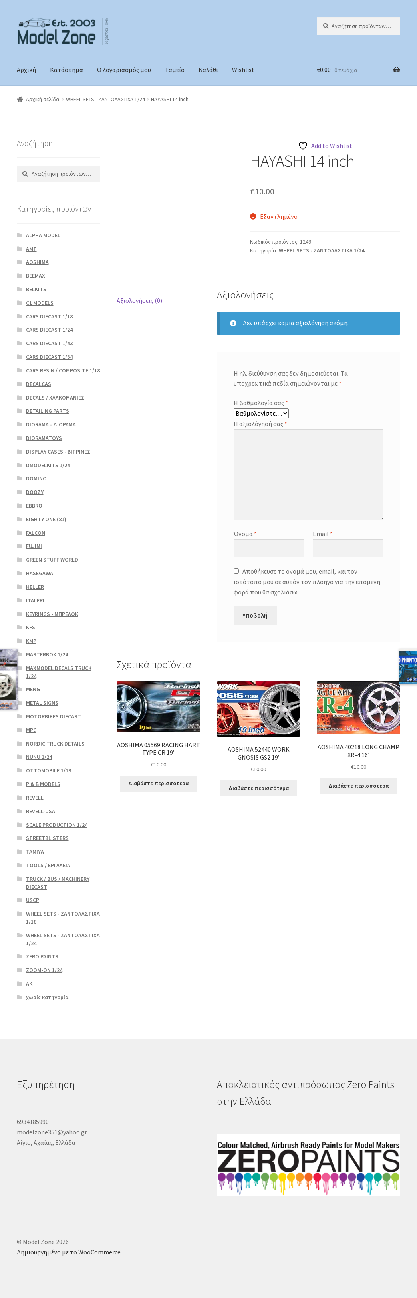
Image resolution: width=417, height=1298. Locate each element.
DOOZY (35, 492)
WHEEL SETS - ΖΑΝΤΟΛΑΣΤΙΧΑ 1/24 (105, 99)
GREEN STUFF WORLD (52, 559)
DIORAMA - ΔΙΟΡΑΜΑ (51, 424)
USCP (32, 900)
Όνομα (245, 534)
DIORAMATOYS (44, 438)
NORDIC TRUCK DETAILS (55, 743)
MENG (33, 689)
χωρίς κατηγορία (47, 997)
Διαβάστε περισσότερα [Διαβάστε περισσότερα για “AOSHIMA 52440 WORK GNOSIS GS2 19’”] (258, 788)
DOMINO (36, 478)
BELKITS (36, 289)
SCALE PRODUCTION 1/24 (56, 824)
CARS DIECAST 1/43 (49, 343)
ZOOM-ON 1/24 (44, 970)
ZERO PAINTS (42, 956)
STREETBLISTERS (47, 838)
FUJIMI (34, 546)
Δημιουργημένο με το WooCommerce (69, 1252)
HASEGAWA (39, 573)
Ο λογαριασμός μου (124, 70)
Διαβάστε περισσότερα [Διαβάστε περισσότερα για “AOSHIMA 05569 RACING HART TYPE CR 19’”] (158, 783)
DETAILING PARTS (47, 410)
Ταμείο (175, 70)
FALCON (35, 532)
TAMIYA (35, 851)
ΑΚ (29, 983)
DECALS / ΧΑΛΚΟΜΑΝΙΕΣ (55, 397)
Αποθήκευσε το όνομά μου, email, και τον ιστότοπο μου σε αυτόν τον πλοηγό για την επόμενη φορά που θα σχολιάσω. (307, 581)
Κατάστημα (66, 70)
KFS (30, 627)
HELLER (35, 586)
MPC (31, 730)
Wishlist (243, 70)
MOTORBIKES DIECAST (53, 716)
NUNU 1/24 (39, 756)
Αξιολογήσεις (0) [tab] (139, 300)
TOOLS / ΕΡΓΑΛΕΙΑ (48, 865)
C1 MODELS (40, 302)
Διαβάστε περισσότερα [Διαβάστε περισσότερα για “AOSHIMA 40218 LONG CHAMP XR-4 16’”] (358, 785)
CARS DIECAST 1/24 (49, 329)
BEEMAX (35, 275)
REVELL (35, 797)
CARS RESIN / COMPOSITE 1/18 (63, 370)
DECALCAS (38, 384)
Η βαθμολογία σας (261, 403)
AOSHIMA (37, 262)
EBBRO (34, 505)
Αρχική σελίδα (43, 99)
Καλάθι (208, 70)
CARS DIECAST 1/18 (49, 316)
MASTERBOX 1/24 (47, 654)
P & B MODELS (43, 784)
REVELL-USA (40, 811)
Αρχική (26, 70)
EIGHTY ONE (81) (46, 519)
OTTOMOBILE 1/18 (48, 770)
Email (323, 534)
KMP (31, 640)
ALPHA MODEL (43, 235)
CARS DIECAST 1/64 (49, 356)
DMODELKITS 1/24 (48, 465)
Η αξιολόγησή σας (260, 424)
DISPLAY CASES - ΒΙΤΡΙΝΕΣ (58, 451)
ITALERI (35, 600)
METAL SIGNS (42, 702)
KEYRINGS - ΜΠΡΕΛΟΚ (52, 614)
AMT (31, 248)
